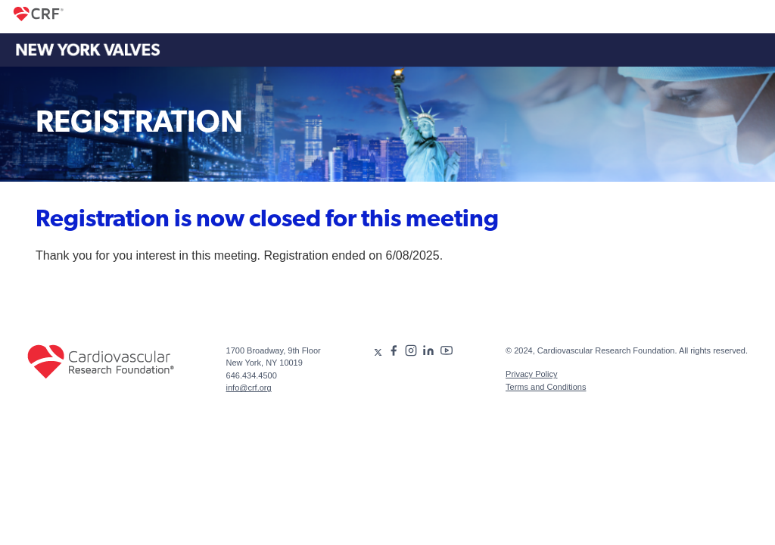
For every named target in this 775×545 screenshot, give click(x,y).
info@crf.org (249, 387)
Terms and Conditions (546, 386)
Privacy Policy (531, 373)
